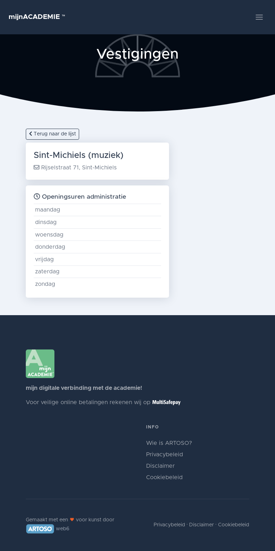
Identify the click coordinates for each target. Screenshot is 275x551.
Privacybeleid (164, 454)
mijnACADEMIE (37, 17)
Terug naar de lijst (52, 133)
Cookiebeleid (164, 477)
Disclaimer (160, 466)
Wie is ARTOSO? (169, 443)
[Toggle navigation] (259, 17)
